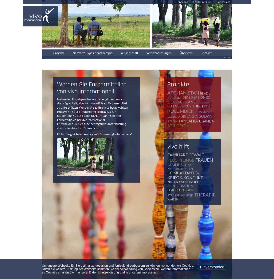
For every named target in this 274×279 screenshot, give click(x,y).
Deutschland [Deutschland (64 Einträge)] (182, 101)
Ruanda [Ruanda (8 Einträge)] (202, 111)
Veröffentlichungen (159, 53)
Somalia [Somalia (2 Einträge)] (173, 116)
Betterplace (223, 1)
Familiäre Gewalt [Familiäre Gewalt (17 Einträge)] (185, 154)
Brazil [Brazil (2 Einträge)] (205, 93)
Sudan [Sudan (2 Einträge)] (206, 116)
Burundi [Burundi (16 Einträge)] (174, 97)
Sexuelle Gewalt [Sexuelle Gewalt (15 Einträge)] (181, 190)
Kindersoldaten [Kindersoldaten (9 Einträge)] (180, 168)
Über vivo (186, 53)
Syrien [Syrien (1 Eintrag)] (172, 121)
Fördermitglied (202, 1)
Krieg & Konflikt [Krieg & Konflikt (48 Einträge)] (185, 177)
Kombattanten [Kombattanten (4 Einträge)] (183, 172)
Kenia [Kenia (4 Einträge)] (208, 106)
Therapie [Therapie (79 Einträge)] (205, 194)
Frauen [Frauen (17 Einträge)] (204, 160)
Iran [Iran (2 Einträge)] (199, 106)
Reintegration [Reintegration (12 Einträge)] (180, 186)
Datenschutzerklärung (104, 272)
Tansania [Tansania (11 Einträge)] (188, 120)
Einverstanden (212, 267)
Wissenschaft (129, 53)
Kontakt (206, 53)
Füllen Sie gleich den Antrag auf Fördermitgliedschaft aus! (94, 134)
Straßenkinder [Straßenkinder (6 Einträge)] (180, 195)
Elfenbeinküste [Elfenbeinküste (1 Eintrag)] (181, 106)
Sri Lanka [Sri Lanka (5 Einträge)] (189, 116)
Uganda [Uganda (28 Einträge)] (206, 121)
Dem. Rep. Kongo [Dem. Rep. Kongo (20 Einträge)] (196, 97)
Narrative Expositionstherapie (92, 53)
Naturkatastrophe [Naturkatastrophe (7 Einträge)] (184, 182)
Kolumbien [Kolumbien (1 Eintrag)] (180, 111)
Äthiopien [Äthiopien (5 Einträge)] (178, 125)
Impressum (149, 272)
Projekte (59, 53)
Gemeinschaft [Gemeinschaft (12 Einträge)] (180, 165)
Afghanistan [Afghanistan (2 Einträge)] (183, 92)
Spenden (183, 1)
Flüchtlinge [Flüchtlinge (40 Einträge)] (180, 160)
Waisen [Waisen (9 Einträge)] (172, 199)
